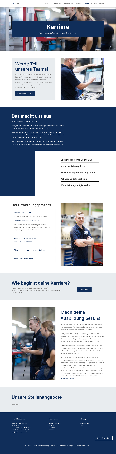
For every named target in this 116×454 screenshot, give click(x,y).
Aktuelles (94, 3)
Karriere (86, 3)
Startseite (47, 3)
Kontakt (101, 3)
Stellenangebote (25, 93)
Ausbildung (84, 289)
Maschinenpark (68, 3)
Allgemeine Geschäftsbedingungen (62, 446)
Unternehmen (57, 3)
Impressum (28, 446)
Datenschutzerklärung (41, 446)
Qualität (78, 3)
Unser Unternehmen (55, 423)
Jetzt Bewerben (104, 438)
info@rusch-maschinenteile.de (20, 432)
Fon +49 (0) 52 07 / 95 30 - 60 (20, 430)
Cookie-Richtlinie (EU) (82, 446)
